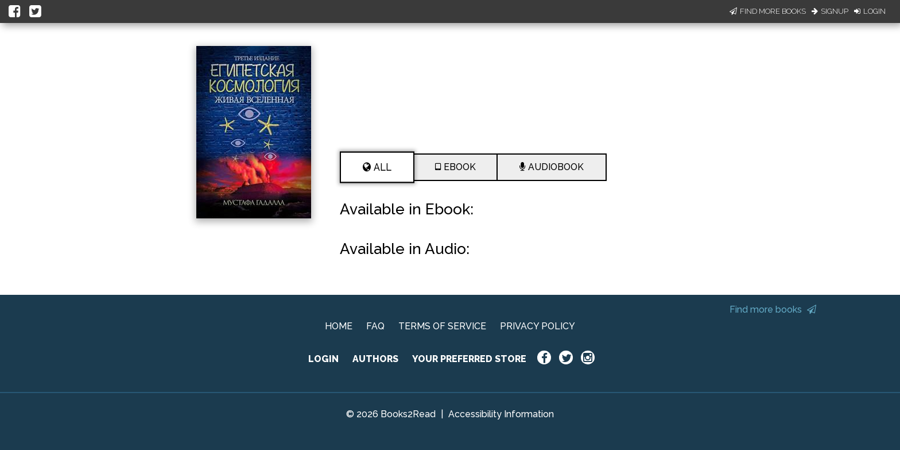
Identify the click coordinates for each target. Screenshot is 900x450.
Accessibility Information (501, 414)
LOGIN (323, 358)
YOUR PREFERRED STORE (469, 358)
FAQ (375, 326)
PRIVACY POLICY (537, 326)
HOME (338, 326)
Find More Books (768, 11)
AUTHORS (375, 358)
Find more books (773, 309)
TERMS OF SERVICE (442, 326)
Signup (830, 11)
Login (870, 11)
